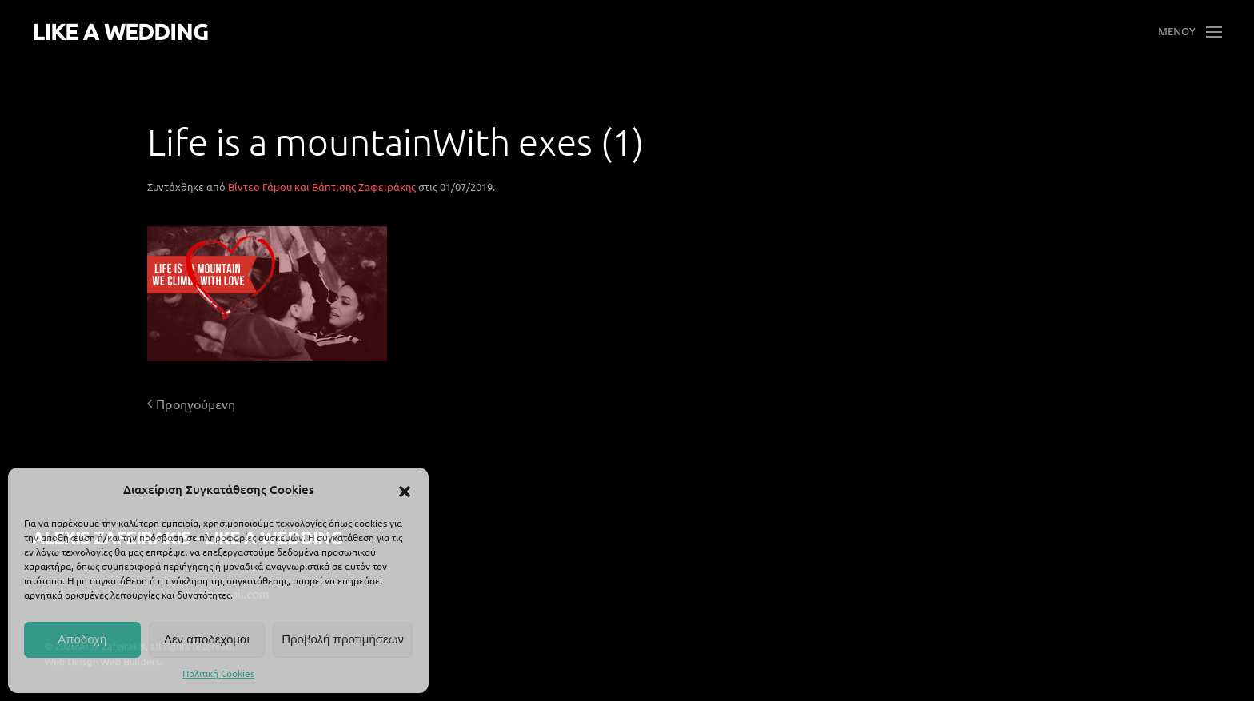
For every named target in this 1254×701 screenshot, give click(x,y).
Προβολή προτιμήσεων (343, 639)
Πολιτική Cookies (218, 673)
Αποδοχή (82, 639)
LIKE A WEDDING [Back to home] (120, 31)
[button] (405, 489)
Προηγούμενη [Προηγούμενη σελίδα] (191, 404)
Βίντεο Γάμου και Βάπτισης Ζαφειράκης (322, 186)
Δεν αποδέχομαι (207, 639)
